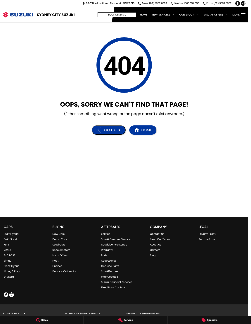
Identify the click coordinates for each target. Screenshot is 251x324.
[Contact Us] (108, 3)
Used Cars (58, 244)
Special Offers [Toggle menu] (215, 15)
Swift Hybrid (11, 234)
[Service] (125, 320)
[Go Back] (109, 130)
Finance (57, 266)
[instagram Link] (243, 3)
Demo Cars (59, 239)
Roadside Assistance (114, 244)
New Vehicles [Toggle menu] (163, 15)
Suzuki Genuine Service (116, 239)
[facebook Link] (237, 3)
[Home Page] (142, 130)
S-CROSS (9, 255)
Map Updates (109, 277)
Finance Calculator (64, 271)
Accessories (108, 260)
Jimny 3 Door (12, 271)
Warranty (107, 250)
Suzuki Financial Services (116, 282)
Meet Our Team (160, 239)
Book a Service (117, 14)
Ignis (6, 244)
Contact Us (157, 234)
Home (143, 14)
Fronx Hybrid (11, 266)
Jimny (7, 260)
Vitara (7, 250)
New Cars (58, 234)
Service (105, 234)
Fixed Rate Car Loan (113, 287)
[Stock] (42, 320)
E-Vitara (9, 277)
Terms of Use (207, 239)
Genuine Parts (110, 266)
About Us (155, 244)
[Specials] (209, 320)
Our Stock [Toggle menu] (189, 15)
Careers (155, 250)
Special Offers (61, 250)
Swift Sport (10, 239)
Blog (152, 255)
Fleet (55, 260)
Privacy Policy (207, 234)
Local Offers (59, 255)
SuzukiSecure (109, 271)
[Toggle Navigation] (238, 14)
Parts (104, 255)
